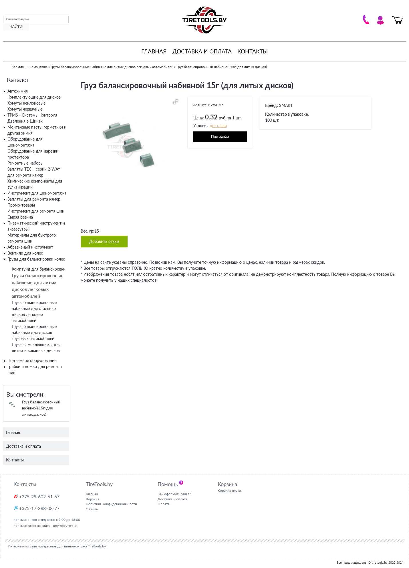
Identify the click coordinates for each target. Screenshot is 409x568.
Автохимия (17, 91)
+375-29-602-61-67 (39, 496)
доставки (218, 125)
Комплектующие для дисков (34, 97)
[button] (175, 101)
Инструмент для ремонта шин (35, 211)
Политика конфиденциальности (111, 504)
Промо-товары (21, 205)
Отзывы (92, 509)
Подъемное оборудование (31, 360)
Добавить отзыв (104, 241)
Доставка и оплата (202, 51)
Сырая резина (20, 217)
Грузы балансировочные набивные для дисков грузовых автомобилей (34, 332)
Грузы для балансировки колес (36, 259)
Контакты (252, 51)
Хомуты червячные (24, 109)
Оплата (164, 504)
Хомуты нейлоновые (26, 103)
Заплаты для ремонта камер (33, 199)
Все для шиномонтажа (29, 67)
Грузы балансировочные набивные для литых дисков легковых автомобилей (112, 67)
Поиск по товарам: (17, 19)
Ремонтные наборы (25, 163)
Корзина (92, 499)
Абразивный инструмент (30, 247)
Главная (154, 51)
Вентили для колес (25, 253)
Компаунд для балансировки (38, 269)
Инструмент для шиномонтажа (36, 193)
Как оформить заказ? (174, 494)
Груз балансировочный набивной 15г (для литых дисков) (41, 408)
